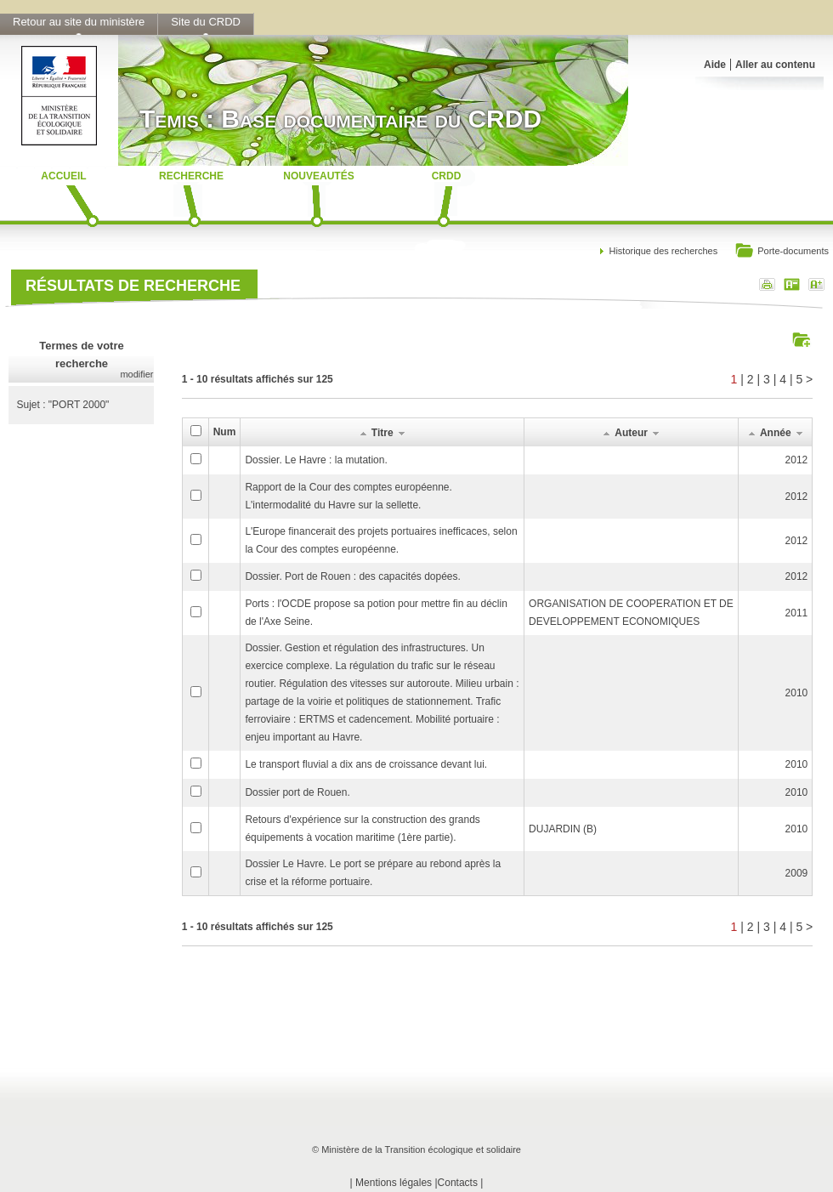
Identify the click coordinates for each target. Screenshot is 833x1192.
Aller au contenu (775, 65)
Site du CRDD (206, 21)
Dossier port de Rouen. (297, 792)
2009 (796, 873)
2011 (796, 613)
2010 (796, 693)
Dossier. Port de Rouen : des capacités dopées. (352, 576)
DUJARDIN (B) (563, 829)
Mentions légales (393, 1183)
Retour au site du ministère (78, 21)
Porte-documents (781, 252)
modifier (136, 374)
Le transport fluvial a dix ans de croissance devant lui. (366, 764)
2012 (796, 460)
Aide (715, 65)
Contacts (458, 1183)
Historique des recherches (663, 251)
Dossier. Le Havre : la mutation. (316, 460)
